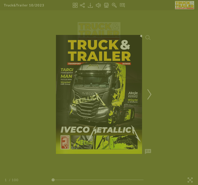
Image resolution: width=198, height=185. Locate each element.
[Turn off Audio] (98, 5)
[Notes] (122, 5)
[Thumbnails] (75, 5)
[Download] (90, 5)
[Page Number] (6, 180)
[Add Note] (148, 151)
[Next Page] (148, 94)
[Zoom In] (114, 5)
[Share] (82, 5)
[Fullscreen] (190, 180)
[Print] (106, 5)
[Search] (148, 37)
